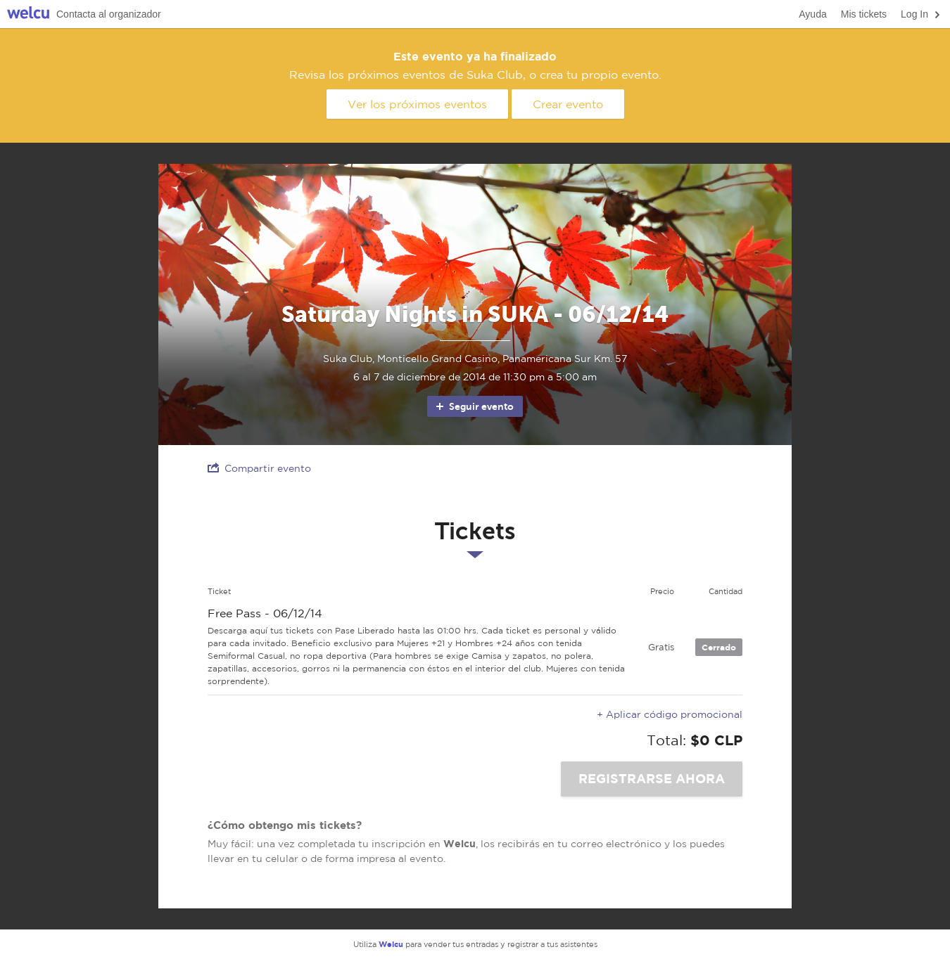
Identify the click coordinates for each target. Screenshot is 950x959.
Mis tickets (864, 14)
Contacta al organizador (108, 14)
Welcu (28, 14)
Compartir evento (259, 468)
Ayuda (812, 14)
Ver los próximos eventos (417, 104)
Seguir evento (474, 406)
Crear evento (568, 104)
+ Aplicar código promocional (669, 714)
